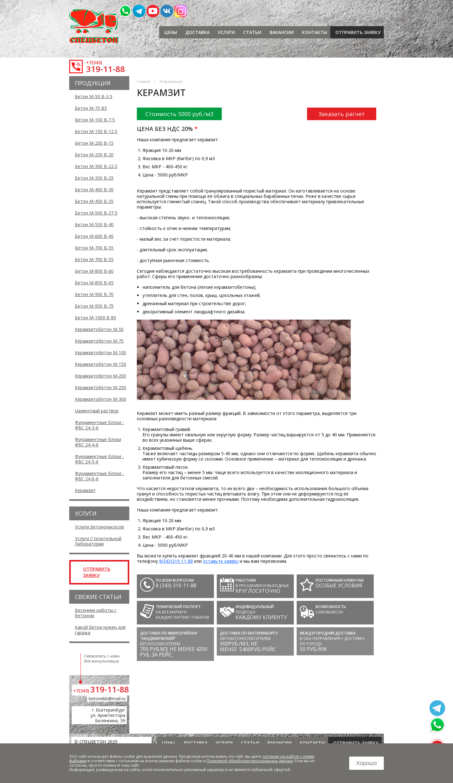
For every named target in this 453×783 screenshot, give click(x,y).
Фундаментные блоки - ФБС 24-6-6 (99, 476)
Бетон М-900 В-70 (94, 294)
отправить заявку (358, 32)
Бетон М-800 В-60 (94, 271)
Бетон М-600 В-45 (94, 236)
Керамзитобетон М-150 (100, 364)
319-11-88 (105, 69)
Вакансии (282, 32)
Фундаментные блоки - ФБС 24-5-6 (99, 459)
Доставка (197, 32)
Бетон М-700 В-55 (94, 248)
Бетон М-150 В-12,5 (96, 131)
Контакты (314, 32)
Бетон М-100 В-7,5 (95, 120)
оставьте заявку (220, 561)
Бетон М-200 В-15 (94, 143)
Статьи (252, 32)
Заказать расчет (341, 114)
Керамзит (85, 490)
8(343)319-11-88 (176, 561)
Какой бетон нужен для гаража (100, 629)
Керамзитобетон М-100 (100, 352)
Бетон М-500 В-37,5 (96, 213)
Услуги (226, 32)
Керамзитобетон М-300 (100, 399)
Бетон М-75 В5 (91, 108)
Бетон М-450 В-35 (94, 201)
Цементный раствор (97, 411)
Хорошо (366, 763)
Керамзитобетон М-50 (99, 329)
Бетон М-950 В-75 (94, 306)
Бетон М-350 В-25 (94, 178)
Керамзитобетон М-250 (100, 387)
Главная (143, 81)
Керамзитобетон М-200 (100, 376)
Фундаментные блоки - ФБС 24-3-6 (99, 425)
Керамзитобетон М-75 (99, 341)
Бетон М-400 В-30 (94, 190)
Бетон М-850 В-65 (94, 283)
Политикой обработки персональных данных (250, 760)
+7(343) (94, 62)
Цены (170, 32)
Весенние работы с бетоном (95, 612)
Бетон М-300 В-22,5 (96, 166)
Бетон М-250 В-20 (94, 155)
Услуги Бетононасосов (99, 527)
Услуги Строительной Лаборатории (98, 541)
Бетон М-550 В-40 (94, 224)
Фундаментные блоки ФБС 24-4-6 (98, 442)
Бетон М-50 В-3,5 (93, 96)
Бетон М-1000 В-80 (95, 318)
